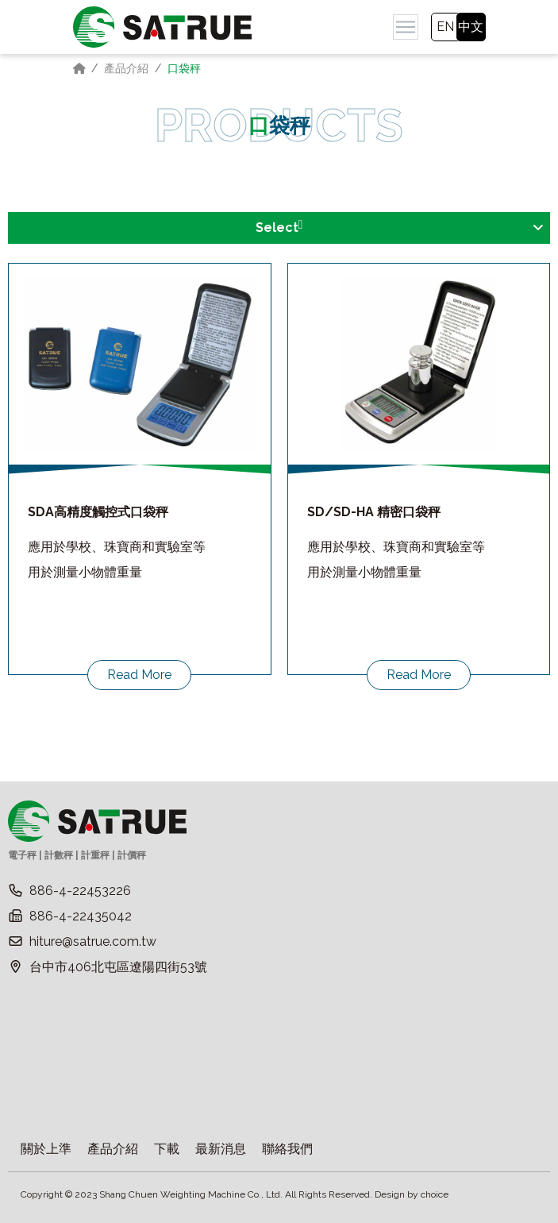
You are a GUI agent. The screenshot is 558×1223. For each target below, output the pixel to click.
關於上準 (46, 1148)
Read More (139, 674)
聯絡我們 (287, 1148)
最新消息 (220, 1148)
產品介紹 (126, 68)
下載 (166, 1148)
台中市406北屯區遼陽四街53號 (118, 966)
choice (434, 1194)
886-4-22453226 (80, 890)
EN (445, 26)
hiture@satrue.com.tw (92, 941)
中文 (470, 26)
